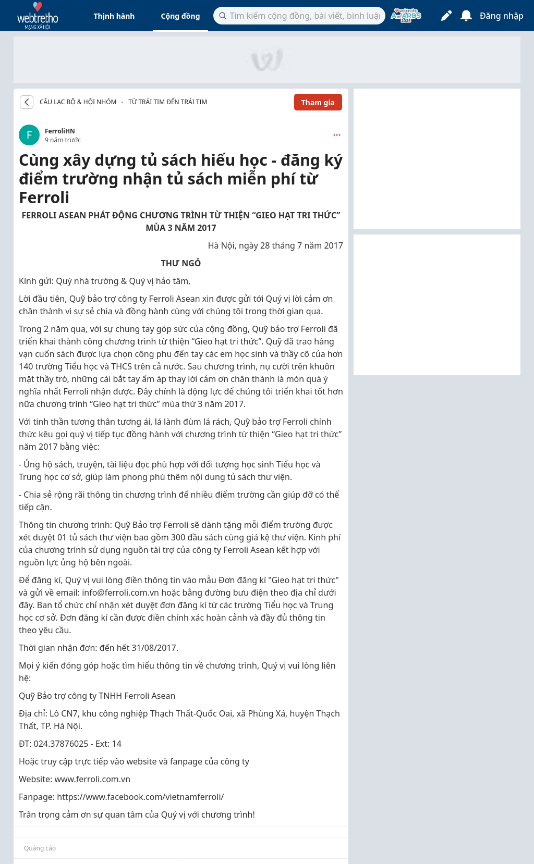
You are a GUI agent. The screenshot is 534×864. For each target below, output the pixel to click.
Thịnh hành (114, 16)
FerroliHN (60, 131)
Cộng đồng (180, 16)
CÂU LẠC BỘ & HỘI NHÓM (78, 102)
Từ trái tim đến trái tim (167, 101)
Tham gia (318, 102)
